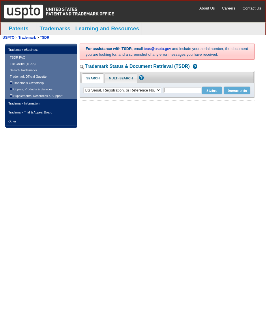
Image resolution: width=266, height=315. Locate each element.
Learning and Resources (107, 28)
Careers (228, 8)
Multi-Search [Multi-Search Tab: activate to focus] (121, 78)
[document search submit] (237, 90)
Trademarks (55, 28)
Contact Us (252, 8)
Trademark (27, 38)
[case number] (182, 90)
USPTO (8, 38)
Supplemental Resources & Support (36, 96)
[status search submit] (211, 90)
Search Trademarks (23, 70)
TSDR (44, 38)
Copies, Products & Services (31, 89)
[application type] (122, 90)
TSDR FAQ (17, 57)
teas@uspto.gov (157, 48)
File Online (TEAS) (22, 64)
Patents (19, 28)
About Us (207, 8)
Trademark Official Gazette (28, 76)
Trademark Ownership (27, 83)
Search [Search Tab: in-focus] (93, 78)
